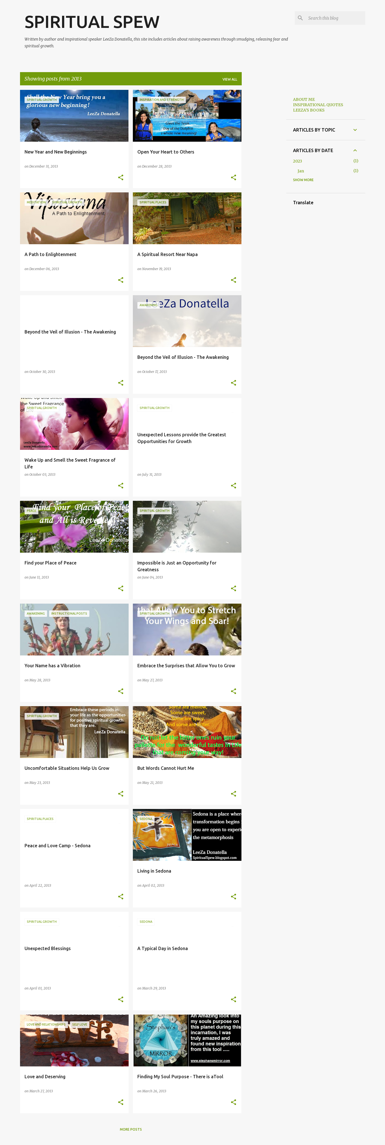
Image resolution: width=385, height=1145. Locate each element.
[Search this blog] (335, 18)
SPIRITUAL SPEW (92, 21)
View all (230, 79)
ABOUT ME (304, 99)
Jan (301, 171)
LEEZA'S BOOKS (309, 110)
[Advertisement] (264, 174)
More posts (131, 1129)
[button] (120, 178)
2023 (297, 161)
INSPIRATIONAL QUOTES (318, 104)
